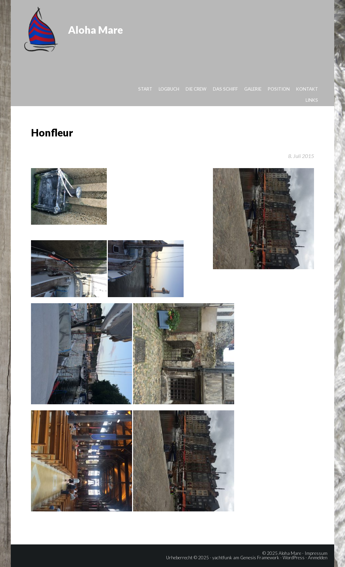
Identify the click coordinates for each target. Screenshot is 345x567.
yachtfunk (222, 557)
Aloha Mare (95, 30)
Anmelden (317, 557)
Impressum (316, 553)
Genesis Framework (259, 557)
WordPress (294, 557)
